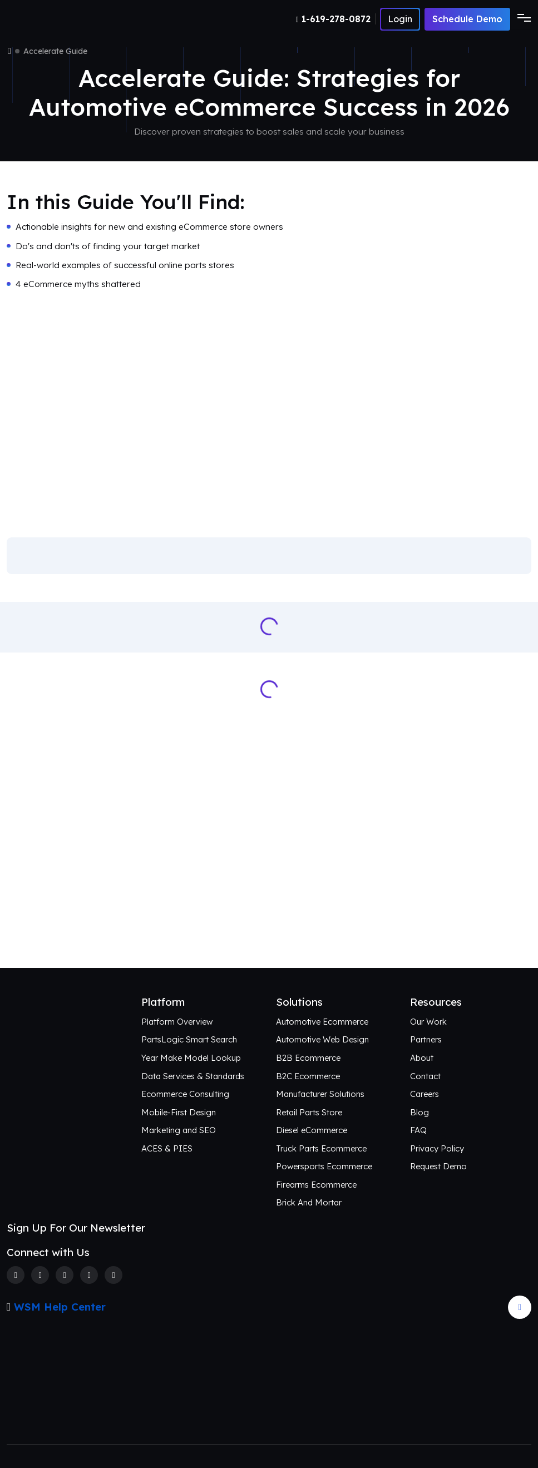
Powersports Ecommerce (324, 1166)
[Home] (9, 51)
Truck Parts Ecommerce (321, 1148)
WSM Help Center (60, 1307)
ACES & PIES (167, 1148)
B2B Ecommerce (308, 1057)
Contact (425, 1076)
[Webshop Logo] (61, 19)
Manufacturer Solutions (320, 1094)
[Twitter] (40, 1275)
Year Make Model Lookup (191, 1057)
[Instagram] (64, 1275)
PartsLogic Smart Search (189, 1039)
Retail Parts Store (309, 1112)
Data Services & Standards (192, 1076)
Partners (426, 1039)
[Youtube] (113, 1275)
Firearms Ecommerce (316, 1184)
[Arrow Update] (519, 1307)
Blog (419, 1112)
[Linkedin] (89, 1275)
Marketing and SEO (178, 1130)
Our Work (428, 1021)
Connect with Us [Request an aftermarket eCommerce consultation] (268, 926)
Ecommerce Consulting (185, 1094)
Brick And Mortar (309, 1202)
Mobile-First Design (178, 1112)
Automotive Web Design (322, 1039)
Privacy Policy (437, 1148)
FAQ (418, 1130)
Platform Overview (177, 1021)
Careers (424, 1094)
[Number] (336, 18)
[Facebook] (15, 1275)
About (421, 1057)
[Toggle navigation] (520, 19)
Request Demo (438, 1166)
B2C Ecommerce (308, 1076)
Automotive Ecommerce (322, 1021)
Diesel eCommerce (311, 1130)
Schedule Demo (467, 18)
